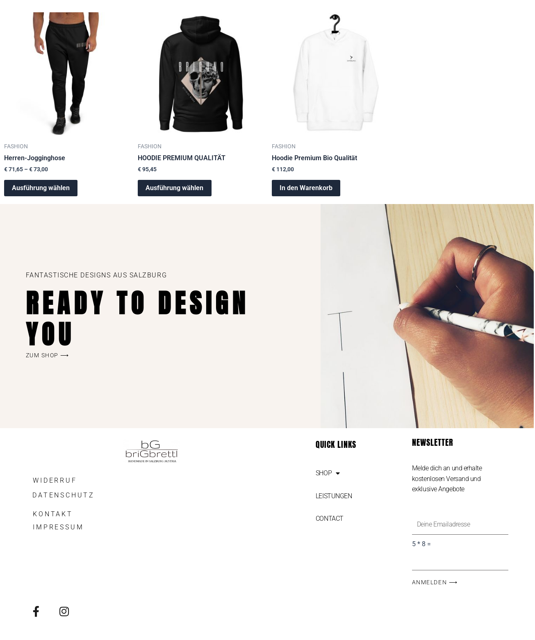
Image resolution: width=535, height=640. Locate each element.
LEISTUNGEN (334, 496)
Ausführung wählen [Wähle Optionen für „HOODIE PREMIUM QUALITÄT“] (175, 188)
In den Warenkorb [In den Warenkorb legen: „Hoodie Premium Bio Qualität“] (306, 188)
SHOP (328, 473)
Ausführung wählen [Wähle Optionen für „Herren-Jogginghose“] (41, 188)
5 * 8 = (421, 544)
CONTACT (330, 518)
